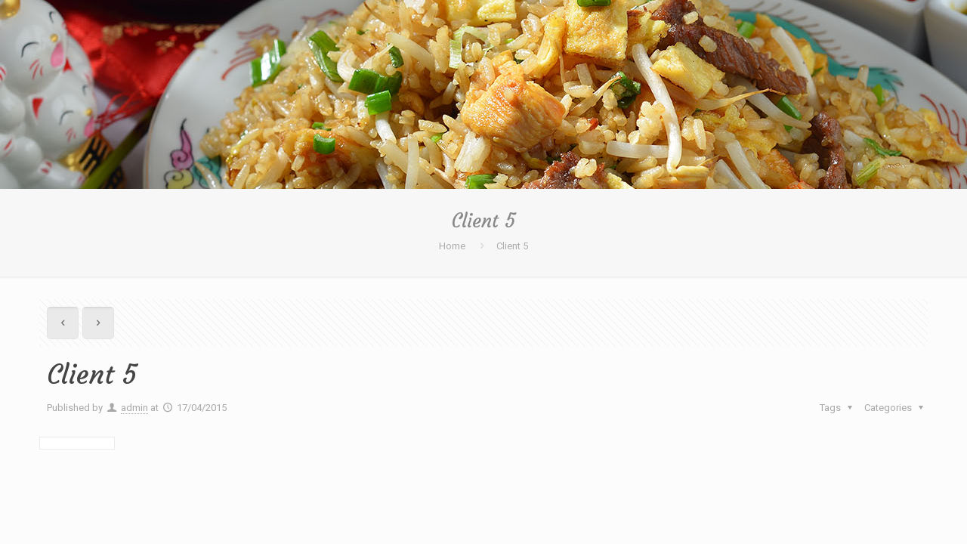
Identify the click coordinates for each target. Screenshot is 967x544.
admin (134, 407)
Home (452, 246)
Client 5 (512, 246)
